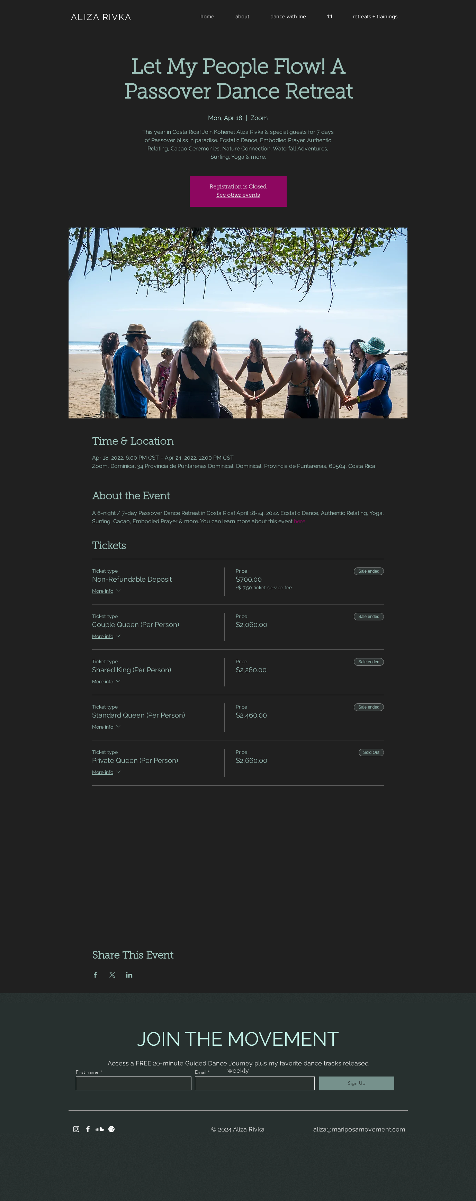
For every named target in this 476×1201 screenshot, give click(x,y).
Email (200, 1072)
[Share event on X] (112, 975)
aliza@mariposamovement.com (359, 1129)
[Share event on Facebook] (95, 975)
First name (87, 1072)
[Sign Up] (356, 1083)
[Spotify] (111, 1129)
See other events (238, 195)
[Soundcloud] (100, 1129)
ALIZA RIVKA (101, 17)
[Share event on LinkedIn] (129, 975)
